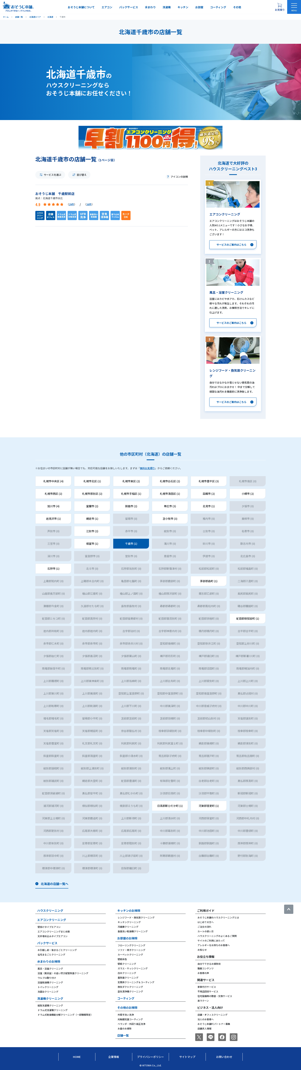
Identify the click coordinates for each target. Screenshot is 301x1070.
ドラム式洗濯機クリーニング (53, 1010)
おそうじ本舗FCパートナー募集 (214, 1023)
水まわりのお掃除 (48, 961)
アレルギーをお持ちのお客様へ (214, 945)
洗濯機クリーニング (50, 998)
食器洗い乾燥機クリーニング (133, 931)
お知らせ (202, 949)
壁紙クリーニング (127, 963)
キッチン (183, 7)
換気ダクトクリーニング (130, 986)
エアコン (107, 7)
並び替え (82, 175)
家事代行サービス (207, 986)
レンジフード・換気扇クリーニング (136, 917)
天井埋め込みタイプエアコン (53, 936)
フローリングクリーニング (131, 945)
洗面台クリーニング (48, 991)
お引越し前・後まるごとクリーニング (57, 949)
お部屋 (199, 7)
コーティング (218, 7)
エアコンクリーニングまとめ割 (54, 931)
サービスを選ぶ (52, 175)
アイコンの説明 (179, 176)
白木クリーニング (127, 973)
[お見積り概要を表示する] (279, 7)
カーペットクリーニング (130, 954)
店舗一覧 (123, 1035)
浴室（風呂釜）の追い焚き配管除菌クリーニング (63, 973)
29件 (71, 204)
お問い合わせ (224, 1057)
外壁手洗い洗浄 (126, 1014)
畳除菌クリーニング (128, 977)
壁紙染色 (122, 959)
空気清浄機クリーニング (130, 991)
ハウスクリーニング (50, 910)
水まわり (150, 7)
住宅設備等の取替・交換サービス (215, 996)
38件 (89, 204)
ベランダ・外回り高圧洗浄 (131, 1023)
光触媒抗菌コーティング (130, 1019)
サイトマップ (187, 1057)
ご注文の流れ (204, 926)
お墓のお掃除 (124, 1028)
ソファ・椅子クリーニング (131, 949)
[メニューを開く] (294, 7)
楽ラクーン (203, 1000)
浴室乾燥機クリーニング (50, 982)
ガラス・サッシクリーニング (133, 968)
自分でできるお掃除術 (209, 963)
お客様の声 (203, 973)
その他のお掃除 (127, 1007)
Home (77, 1057)
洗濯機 (167, 7)
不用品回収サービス (208, 991)
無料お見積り (147, 468)
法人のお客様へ (206, 1019)
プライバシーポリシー (150, 1057)
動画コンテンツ (206, 968)
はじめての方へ (206, 922)
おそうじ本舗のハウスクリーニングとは (218, 917)
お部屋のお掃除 (127, 938)
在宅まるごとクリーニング (51, 954)
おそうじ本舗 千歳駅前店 (54, 193)
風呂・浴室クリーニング (50, 968)
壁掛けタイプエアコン (49, 926)
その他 (237, 7)
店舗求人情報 (204, 1028)
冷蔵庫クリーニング (128, 926)
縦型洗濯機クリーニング (50, 1005)
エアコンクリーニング (51, 920)
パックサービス (128, 7)
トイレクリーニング (48, 987)
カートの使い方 (206, 931)
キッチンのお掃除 (128, 910)
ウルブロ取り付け (47, 977)
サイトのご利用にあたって (211, 940)
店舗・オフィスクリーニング (212, 1014)
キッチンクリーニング (129, 922)
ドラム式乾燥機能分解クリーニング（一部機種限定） (65, 1014)
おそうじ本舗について (81, 7)
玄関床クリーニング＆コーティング (136, 982)
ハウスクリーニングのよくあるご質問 (217, 935)
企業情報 (113, 1057)
